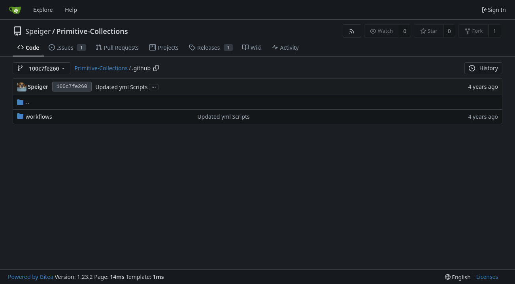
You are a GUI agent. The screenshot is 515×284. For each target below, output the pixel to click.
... (153, 86)
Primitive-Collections (92, 31)
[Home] (15, 10)
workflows (39, 116)
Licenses (487, 276)
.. (23, 102)
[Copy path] (156, 68)
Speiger (38, 31)
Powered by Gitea (30, 276)
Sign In (493, 9)
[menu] (458, 277)
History (483, 68)
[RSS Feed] (352, 30)
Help (71, 9)
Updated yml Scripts (121, 87)
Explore (43, 9)
